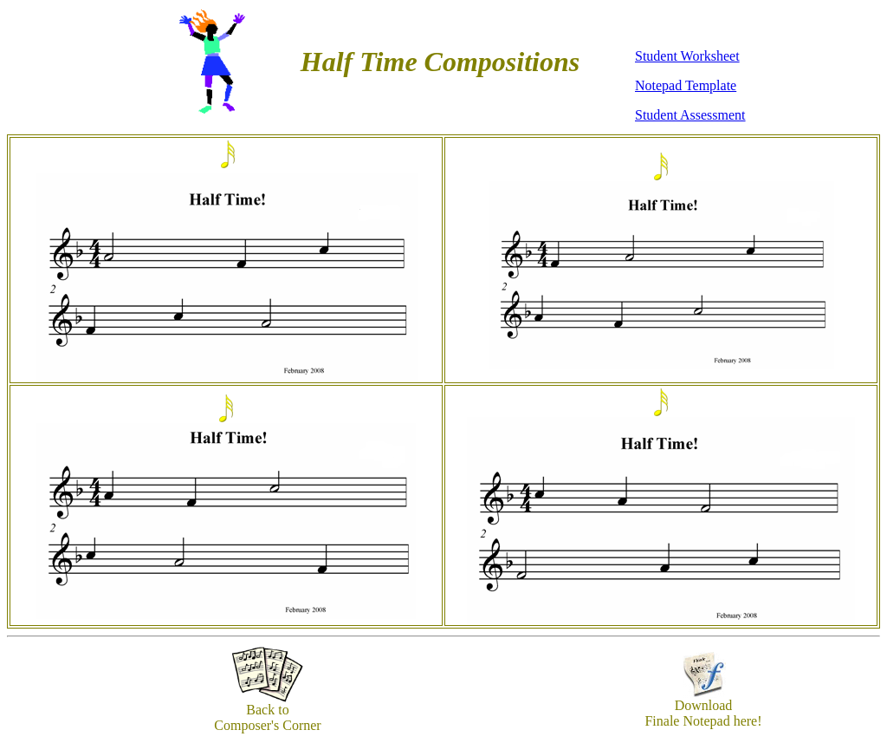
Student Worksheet (687, 56)
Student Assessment (690, 115)
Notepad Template (685, 85)
